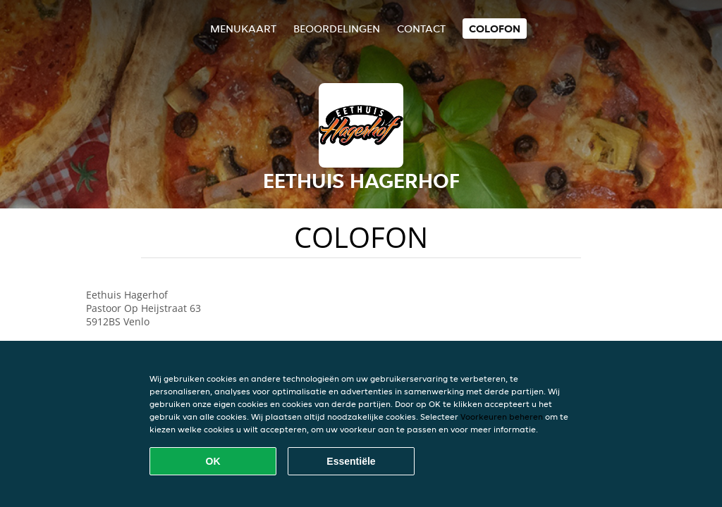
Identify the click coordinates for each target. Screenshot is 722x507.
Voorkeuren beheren (501, 416)
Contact (421, 28)
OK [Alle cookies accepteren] (213, 461)
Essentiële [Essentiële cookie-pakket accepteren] (350, 461)
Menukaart (243, 28)
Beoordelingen (336, 28)
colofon (494, 28)
